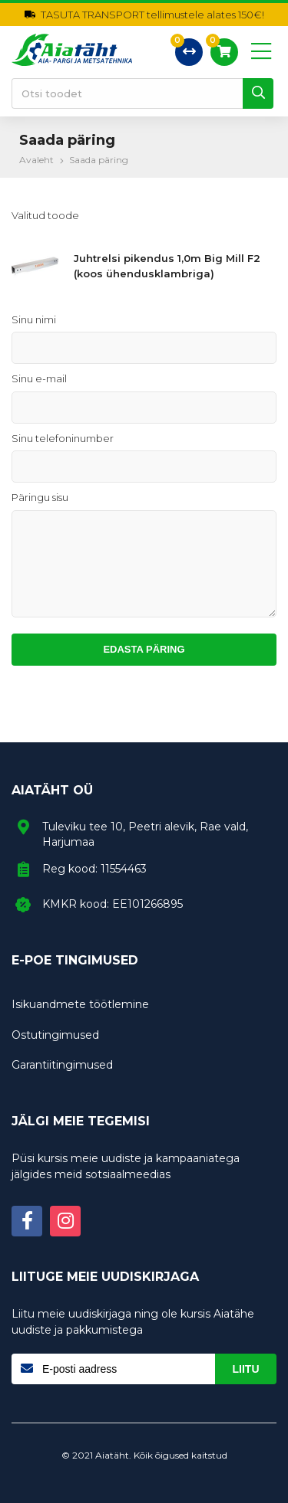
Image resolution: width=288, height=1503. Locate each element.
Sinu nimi (34, 319)
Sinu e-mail (39, 378)
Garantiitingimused (62, 1065)
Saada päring (98, 159)
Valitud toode (45, 215)
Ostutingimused (55, 1035)
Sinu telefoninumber (63, 438)
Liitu (246, 1369)
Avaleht (36, 159)
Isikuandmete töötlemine (80, 1004)
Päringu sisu (40, 497)
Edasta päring (143, 649)
